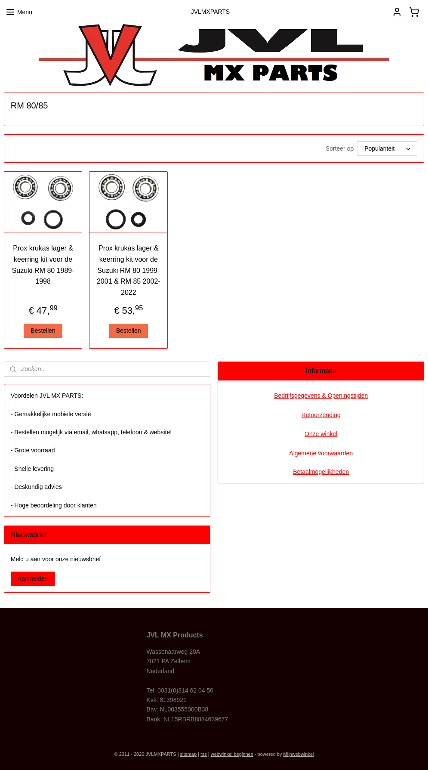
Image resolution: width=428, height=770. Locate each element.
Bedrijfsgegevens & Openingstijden (321, 395)
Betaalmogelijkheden (321, 471)
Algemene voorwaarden (321, 453)
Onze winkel (321, 433)
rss (203, 754)
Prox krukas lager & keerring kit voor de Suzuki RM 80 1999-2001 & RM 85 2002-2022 (128, 270)
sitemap (188, 754)
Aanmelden (33, 578)
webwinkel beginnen (232, 754)
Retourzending (321, 414)
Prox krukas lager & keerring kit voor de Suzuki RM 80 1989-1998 (43, 264)
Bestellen (43, 330)
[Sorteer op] (387, 148)
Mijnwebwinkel (298, 754)
